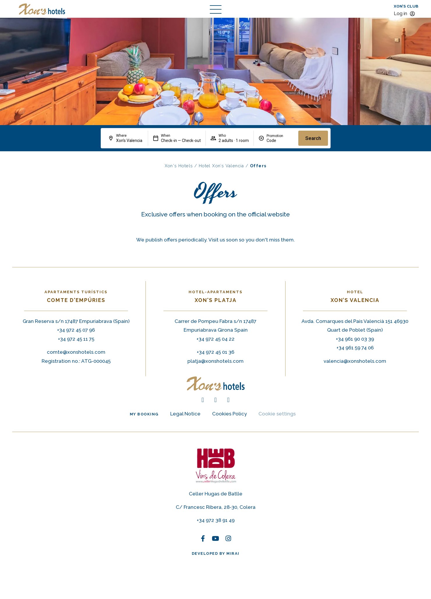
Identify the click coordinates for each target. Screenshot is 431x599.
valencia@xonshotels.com (355, 361)
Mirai (233, 553)
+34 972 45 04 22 (215, 339)
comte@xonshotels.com (76, 352)
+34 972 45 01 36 (215, 352)
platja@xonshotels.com (215, 361)
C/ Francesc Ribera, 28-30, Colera (216, 507)
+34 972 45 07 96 (76, 330)
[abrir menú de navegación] (215, 9)
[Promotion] (280, 140)
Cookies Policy (229, 414)
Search (313, 138)
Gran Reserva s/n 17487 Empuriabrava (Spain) (76, 321)
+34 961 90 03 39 (355, 339)
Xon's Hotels (179, 165)
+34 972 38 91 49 (216, 520)
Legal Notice (185, 414)
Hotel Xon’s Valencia (221, 165)
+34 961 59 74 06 (355, 348)
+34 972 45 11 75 (76, 339)
